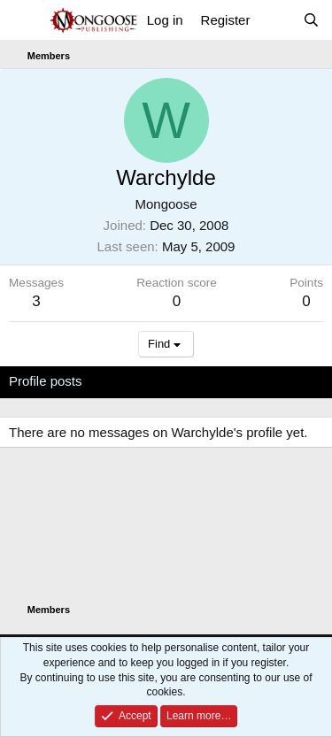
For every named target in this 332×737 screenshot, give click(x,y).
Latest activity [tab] (140, 380)
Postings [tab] (223, 380)
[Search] (311, 20)
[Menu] (24, 20)
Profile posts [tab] (45, 380)
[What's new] (276, 20)
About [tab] (283, 380)
